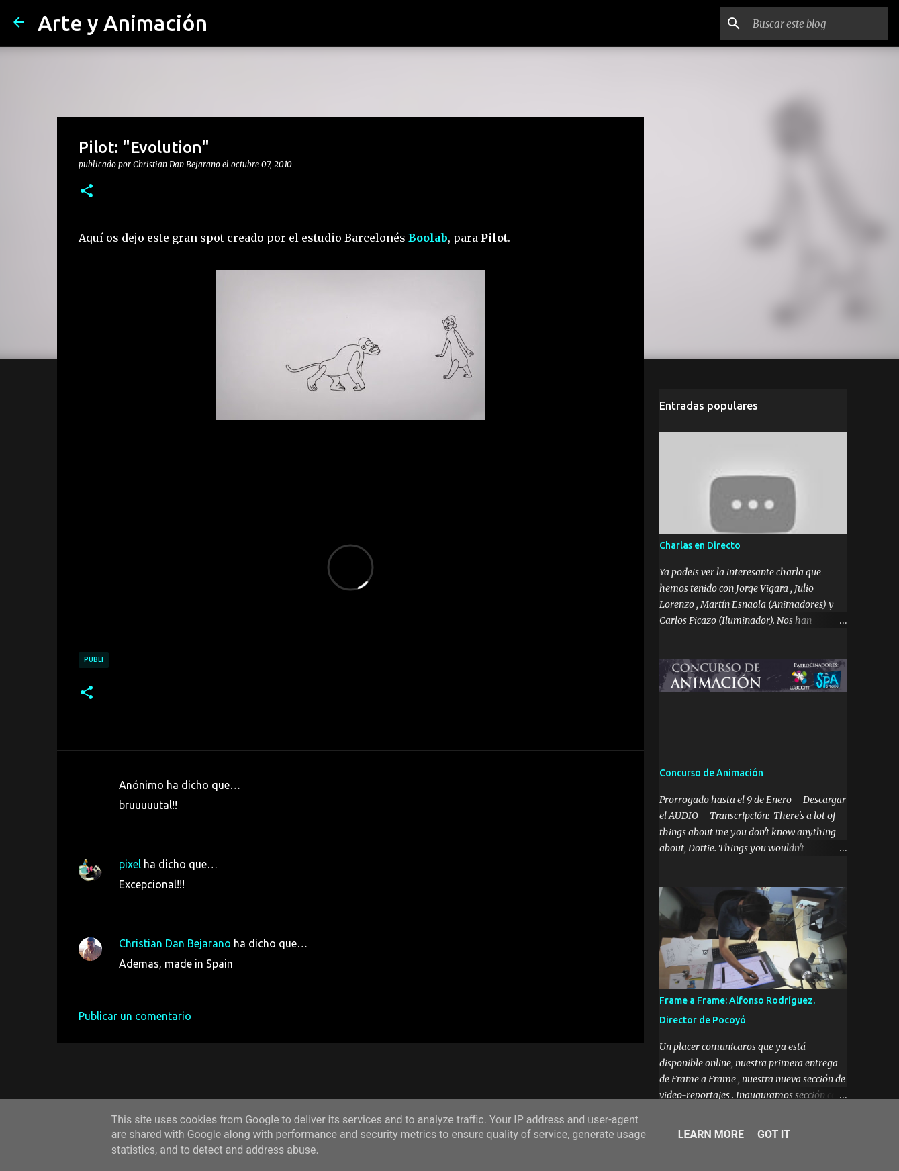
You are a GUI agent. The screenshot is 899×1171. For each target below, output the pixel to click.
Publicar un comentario (135, 1016)
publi (93, 659)
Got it (773, 1134)
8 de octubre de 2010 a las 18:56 (197, 984)
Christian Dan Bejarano (175, 943)
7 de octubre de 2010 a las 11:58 (197, 825)
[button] (87, 191)
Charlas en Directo (700, 545)
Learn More (711, 1134)
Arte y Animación (122, 23)
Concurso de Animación (711, 772)
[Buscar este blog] (817, 23)
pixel (130, 864)
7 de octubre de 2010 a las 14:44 (197, 904)
